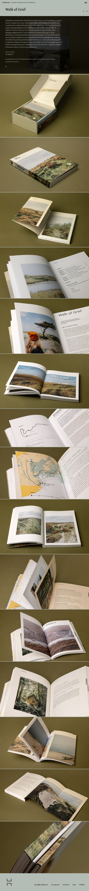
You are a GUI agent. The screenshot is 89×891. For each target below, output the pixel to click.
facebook (66, 885)
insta (74, 885)
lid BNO (82, 885)
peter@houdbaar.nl (41, 885)
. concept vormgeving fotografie (18, 3)
